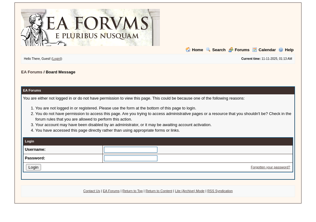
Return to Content (158, 191)
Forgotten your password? (270, 167)
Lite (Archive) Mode (189, 191)
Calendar (264, 49)
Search (216, 49)
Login (56, 58)
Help (285, 49)
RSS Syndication (220, 191)
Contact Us (91, 191)
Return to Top (133, 191)
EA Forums (31, 72)
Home (194, 49)
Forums (239, 49)
